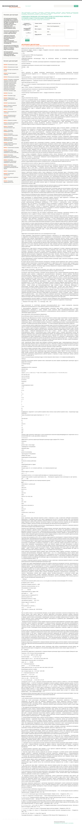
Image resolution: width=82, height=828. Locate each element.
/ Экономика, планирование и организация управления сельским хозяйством (11, 151)
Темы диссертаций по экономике (29, 12)
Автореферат (27, 30)
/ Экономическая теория (11, 67)
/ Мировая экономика (10, 120)
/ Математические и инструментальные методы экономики (10, 116)
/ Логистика (8, 93)
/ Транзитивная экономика (11, 147)
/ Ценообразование (10, 103)
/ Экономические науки (10, 64)
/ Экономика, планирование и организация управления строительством (10, 161)
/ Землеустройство (10, 171)
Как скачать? (28, 6)
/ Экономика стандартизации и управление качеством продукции (10, 144)
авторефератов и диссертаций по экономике (63, 823)
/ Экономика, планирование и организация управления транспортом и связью (11, 156)
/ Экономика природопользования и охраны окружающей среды (10, 139)
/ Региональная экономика (11, 77)
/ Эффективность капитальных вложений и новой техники (10, 99)
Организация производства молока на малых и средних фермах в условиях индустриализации (11, 32)
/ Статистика (8, 109)
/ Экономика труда (9, 95)
